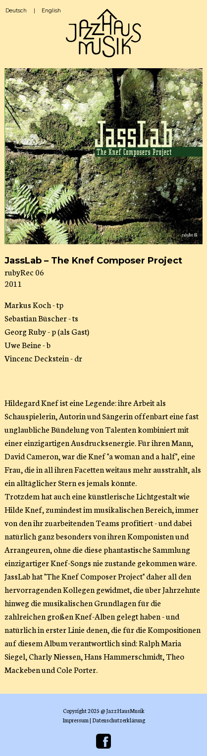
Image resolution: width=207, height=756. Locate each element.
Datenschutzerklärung (118, 720)
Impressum (75, 720)
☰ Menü (191, 16)
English (51, 10)
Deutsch (16, 10)
